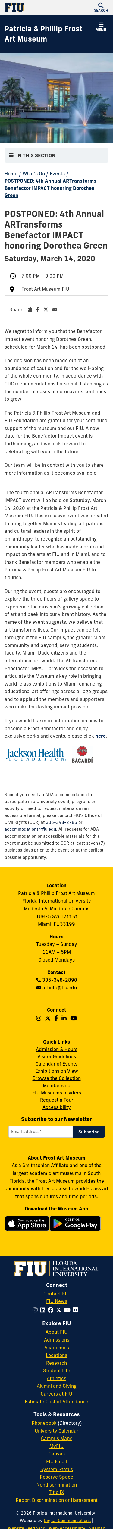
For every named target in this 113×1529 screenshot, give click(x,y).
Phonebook (44, 1423)
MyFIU (56, 1446)
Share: (33, 309)
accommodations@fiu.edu (30, 829)
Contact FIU (56, 1294)
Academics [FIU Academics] (56, 1348)
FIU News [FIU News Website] (56, 1301)
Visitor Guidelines (56, 1056)
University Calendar (56, 1431)
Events (57, 174)
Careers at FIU (56, 1394)
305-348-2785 (61, 822)
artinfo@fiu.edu (59, 987)
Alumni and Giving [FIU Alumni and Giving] (57, 1386)
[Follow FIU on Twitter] (60, 1310)
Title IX (56, 1492)
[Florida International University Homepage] (31, 7)
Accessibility (56, 1107)
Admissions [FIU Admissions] (56, 1340)
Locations (56, 1355)
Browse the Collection (57, 1078)
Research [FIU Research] (56, 1363)
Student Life (56, 1370)
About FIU (56, 1332)
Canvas (57, 1454)
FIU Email (56, 1461)
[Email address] (40, 1132)
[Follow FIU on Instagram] (36, 1310)
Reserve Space (56, 1477)
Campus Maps (56, 1438)
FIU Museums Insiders (56, 1093)
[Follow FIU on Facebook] (52, 1310)
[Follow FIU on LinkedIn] (44, 1310)
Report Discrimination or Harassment (57, 1500)
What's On (34, 174)
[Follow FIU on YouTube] (68, 1310)
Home (11, 174)
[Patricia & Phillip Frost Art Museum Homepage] (49, 34)
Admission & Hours (56, 1049)
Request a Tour (56, 1100)
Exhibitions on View (56, 1071)
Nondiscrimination (56, 1485)
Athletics (56, 1378)
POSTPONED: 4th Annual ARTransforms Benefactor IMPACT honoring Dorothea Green (50, 188)
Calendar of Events (56, 1064)
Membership (57, 1085)
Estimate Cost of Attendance (56, 1402)
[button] (100, 7)
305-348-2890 (59, 980)
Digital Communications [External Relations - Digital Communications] (67, 1520)
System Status (56, 1469)
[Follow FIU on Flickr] (76, 1310)
